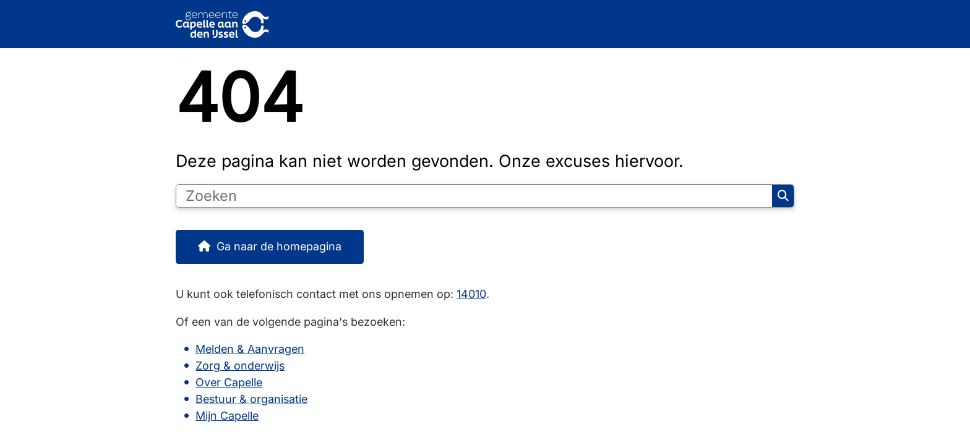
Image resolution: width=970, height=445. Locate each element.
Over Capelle (228, 382)
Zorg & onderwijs (240, 365)
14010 (471, 293)
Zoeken (783, 195)
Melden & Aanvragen (249, 348)
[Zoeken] (474, 196)
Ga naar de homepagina (279, 246)
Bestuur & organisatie (251, 398)
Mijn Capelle (227, 415)
